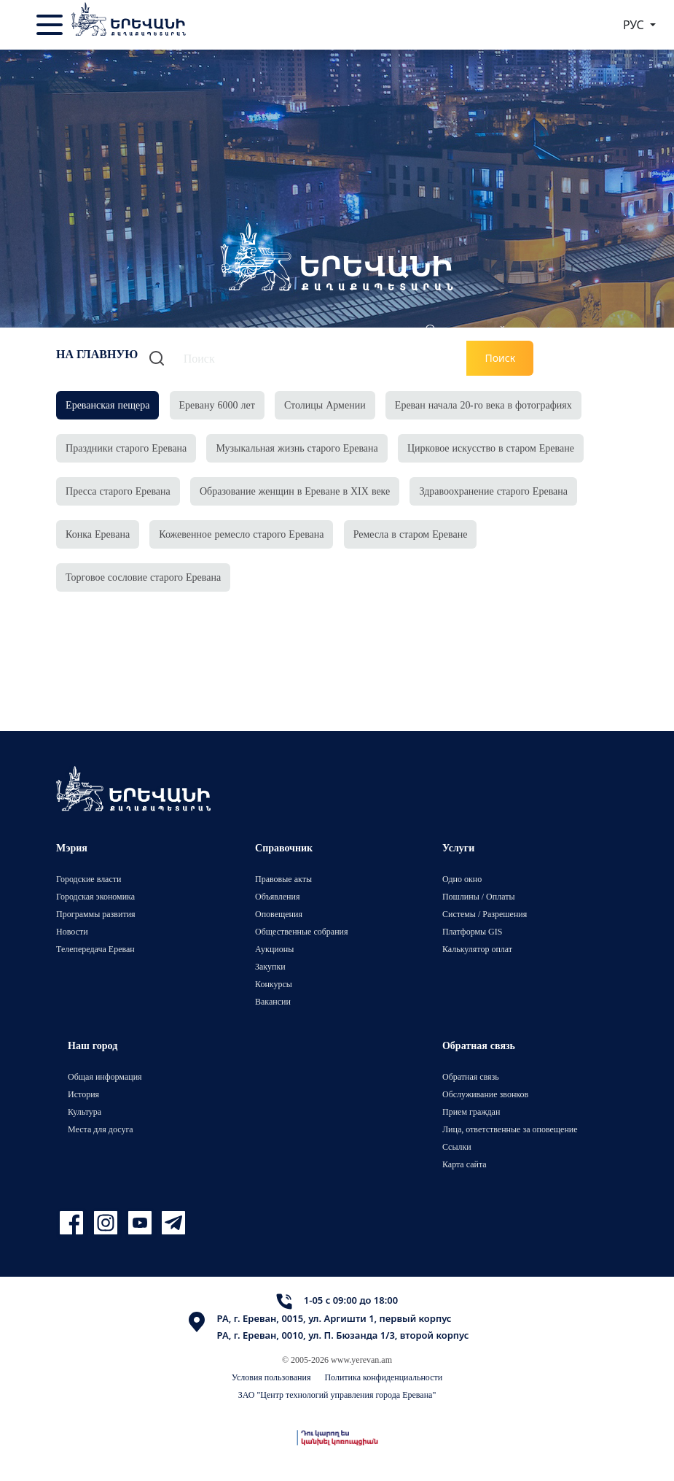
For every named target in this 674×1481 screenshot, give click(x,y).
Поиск (500, 358)
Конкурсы (273, 984)
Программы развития (96, 914)
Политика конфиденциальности (383, 1377)
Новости (72, 931)
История (83, 1094)
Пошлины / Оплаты (478, 896)
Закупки (270, 966)
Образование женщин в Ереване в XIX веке (295, 491)
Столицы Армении (325, 404)
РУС (635, 25)
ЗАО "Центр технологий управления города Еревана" (337, 1394)
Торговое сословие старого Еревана (143, 577)
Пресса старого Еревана (118, 491)
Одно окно (462, 879)
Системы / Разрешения (484, 914)
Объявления (277, 896)
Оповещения (278, 914)
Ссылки (456, 1146)
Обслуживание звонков (485, 1094)
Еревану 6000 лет (217, 404)
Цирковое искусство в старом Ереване (490, 448)
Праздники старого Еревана (126, 448)
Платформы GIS (472, 931)
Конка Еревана (98, 534)
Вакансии (273, 1001)
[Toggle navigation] (51, 25)
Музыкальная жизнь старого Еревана (296, 448)
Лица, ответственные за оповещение (510, 1129)
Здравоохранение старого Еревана (493, 491)
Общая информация (105, 1076)
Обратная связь (470, 1076)
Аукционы (274, 949)
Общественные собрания (301, 931)
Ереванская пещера (107, 404)
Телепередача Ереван (95, 949)
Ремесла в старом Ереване (410, 534)
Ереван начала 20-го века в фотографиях (483, 404)
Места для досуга (100, 1129)
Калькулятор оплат (477, 949)
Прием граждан (471, 1111)
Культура (84, 1111)
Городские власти (88, 879)
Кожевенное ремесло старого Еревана (241, 534)
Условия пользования (271, 1377)
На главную (97, 354)
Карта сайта (464, 1164)
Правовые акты (283, 879)
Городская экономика (95, 896)
